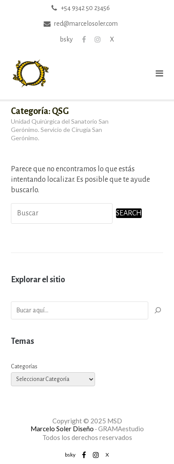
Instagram (98, 39)
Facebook (84, 39)
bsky (66, 39)
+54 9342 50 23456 (85, 7)
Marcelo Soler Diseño (62, 429)
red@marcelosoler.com (86, 23)
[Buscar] (158, 310)
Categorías (24, 367)
